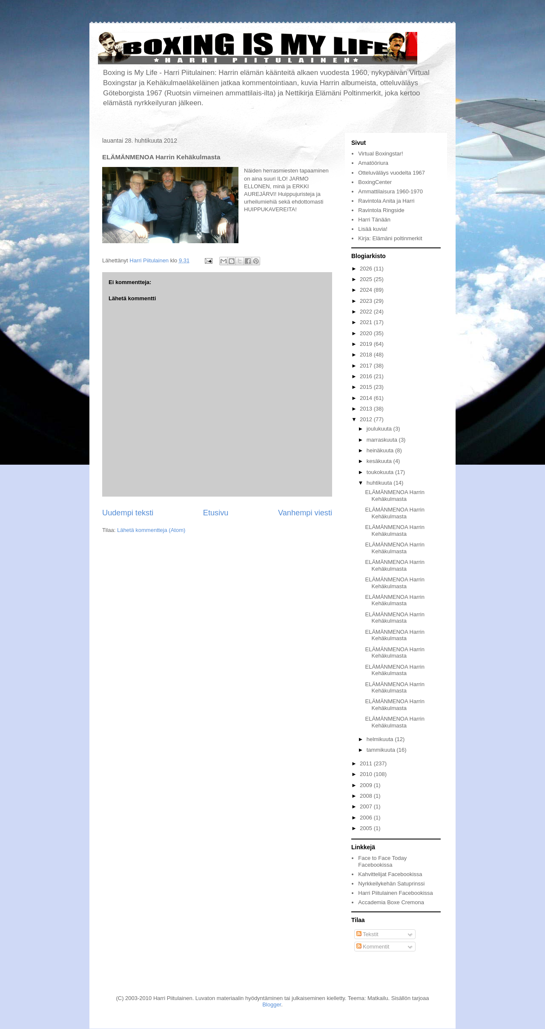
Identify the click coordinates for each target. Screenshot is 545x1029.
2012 (367, 419)
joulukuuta (380, 428)
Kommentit (373, 946)
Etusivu (216, 513)
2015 (367, 387)
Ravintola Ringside (381, 210)
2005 (367, 828)
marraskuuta (383, 440)
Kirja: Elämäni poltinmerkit (390, 238)
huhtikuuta (380, 483)
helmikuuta (381, 739)
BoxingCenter (375, 182)
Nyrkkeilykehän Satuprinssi (391, 883)
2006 (367, 817)
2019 (367, 344)
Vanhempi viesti (305, 513)
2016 (367, 376)
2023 (367, 301)
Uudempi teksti (127, 513)
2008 (367, 796)
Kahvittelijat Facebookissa (390, 874)
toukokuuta (381, 472)
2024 (367, 290)
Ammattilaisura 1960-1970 (390, 191)
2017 (367, 365)
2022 (367, 311)
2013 (367, 408)
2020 (367, 333)
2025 (367, 279)
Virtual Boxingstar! (380, 153)
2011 (367, 763)
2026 (367, 268)
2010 (367, 774)
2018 (367, 354)
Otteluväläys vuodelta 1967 (391, 173)
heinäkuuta (381, 450)
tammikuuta (382, 750)
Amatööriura (373, 163)
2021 (367, 322)
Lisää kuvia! (372, 229)
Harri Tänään (374, 219)
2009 (367, 785)
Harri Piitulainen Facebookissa (395, 893)
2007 (367, 806)
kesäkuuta (380, 461)
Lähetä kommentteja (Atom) (151, 530)
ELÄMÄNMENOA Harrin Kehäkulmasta (394, 495)
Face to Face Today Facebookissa (382, 861)
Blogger (271, 1004)
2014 (367, 398)
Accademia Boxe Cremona (391, 902)
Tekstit (367, 934)
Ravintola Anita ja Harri (386, 201)
